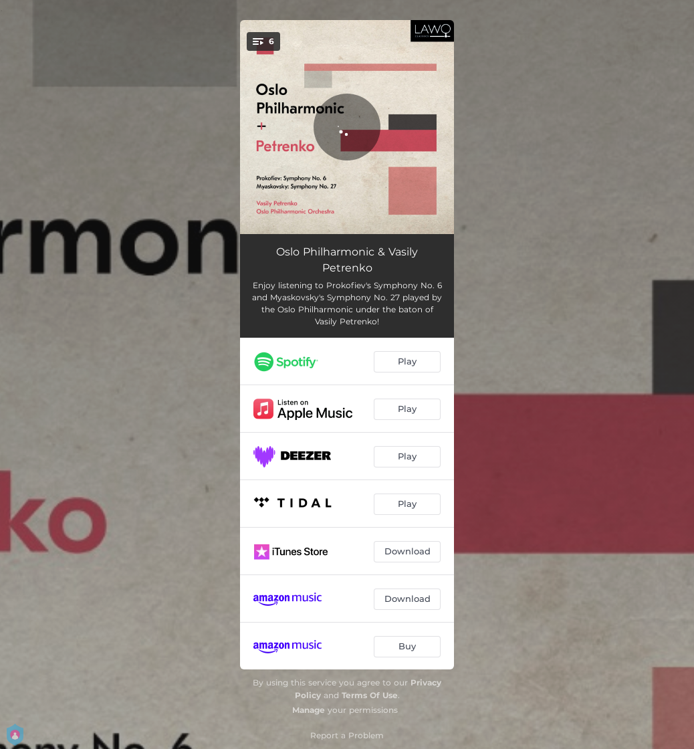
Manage (308, 710)
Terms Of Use (370, 695)
